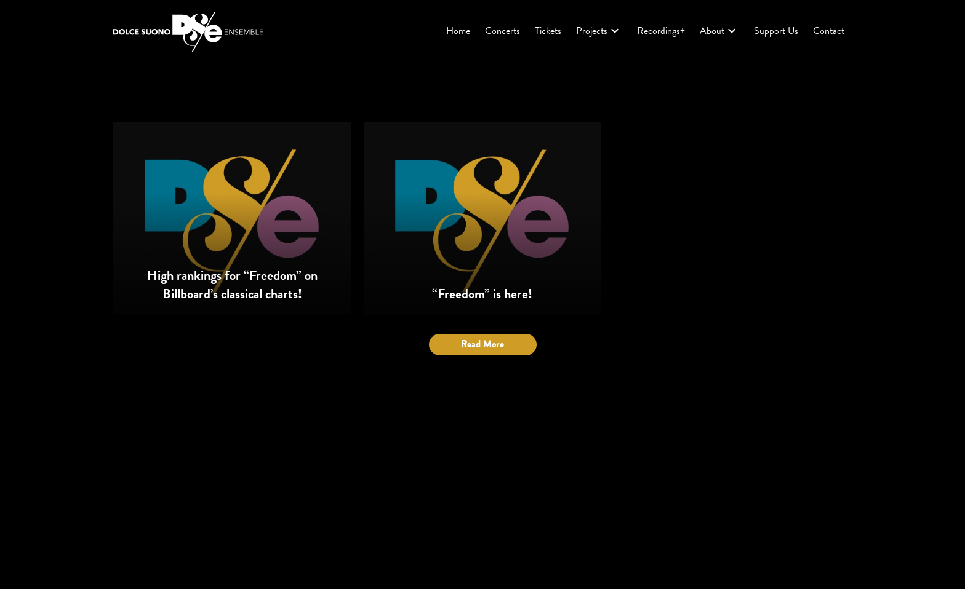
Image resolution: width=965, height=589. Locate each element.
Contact (828, 30)
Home (458, 30)
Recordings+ (661, 30)
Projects (599, 30)
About (719, 30)
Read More (482, 344)
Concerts (502, 30)
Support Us (776, 30)
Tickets (548, 30)
